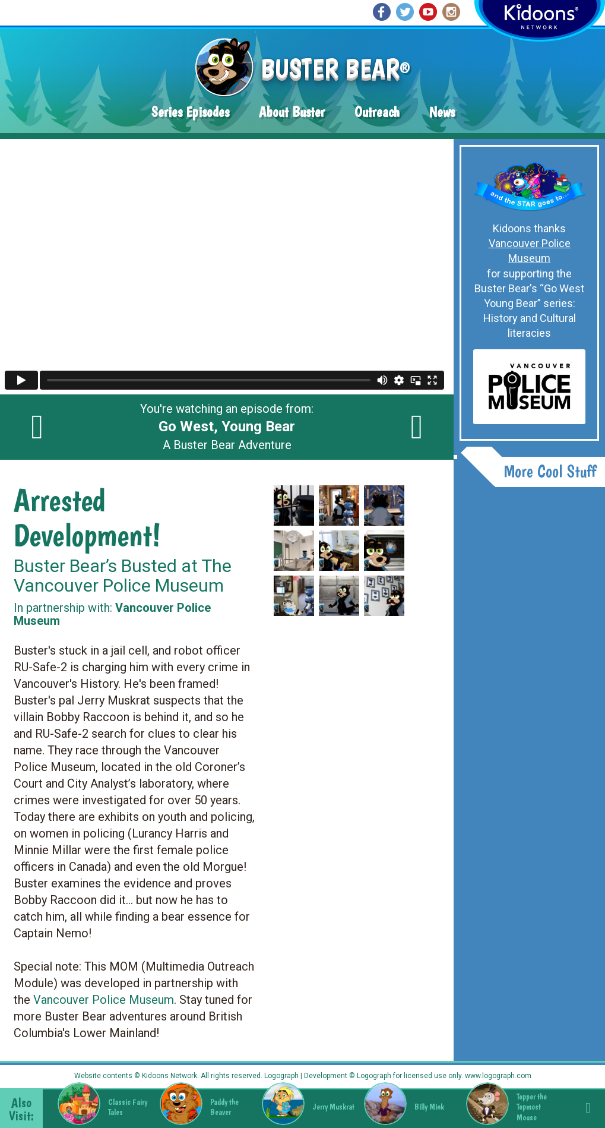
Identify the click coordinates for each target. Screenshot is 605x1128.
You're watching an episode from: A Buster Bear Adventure (226, 427)
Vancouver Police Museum (103, 1000)
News (442, 112)
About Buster (292, 112)
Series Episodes (190, 112)
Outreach (377, 112)
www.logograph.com (497, 1076)
